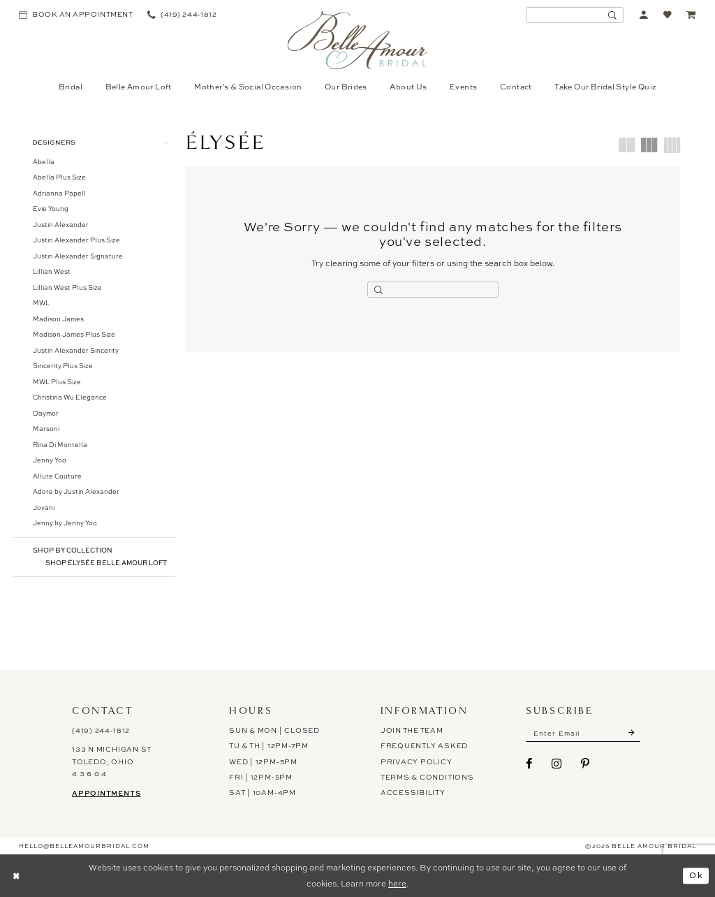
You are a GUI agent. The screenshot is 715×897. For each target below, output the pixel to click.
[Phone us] (182, 15)
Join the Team (412, 730)
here (397, 883)
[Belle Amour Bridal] (358, 40)
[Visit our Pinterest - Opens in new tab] (585, 763)
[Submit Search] (612, 15)
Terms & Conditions (427, 777)
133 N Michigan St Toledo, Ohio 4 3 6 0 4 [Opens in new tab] (112, 762)
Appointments (106, 793)
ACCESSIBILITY (413, 793)
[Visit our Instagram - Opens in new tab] (557, 763)
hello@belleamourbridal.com (84, 846)
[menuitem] (76, 15)
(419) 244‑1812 (101, 730)
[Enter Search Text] (575, 15)
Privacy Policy (416, 761)
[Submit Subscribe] (632, 733)
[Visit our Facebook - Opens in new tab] (529, 763)
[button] (644, 15)
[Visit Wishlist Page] (667, 15)
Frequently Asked (424, 745)
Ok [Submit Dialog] (696, 875)
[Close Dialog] (16, 875)
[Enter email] (583, 733)
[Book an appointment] (76, 15)
